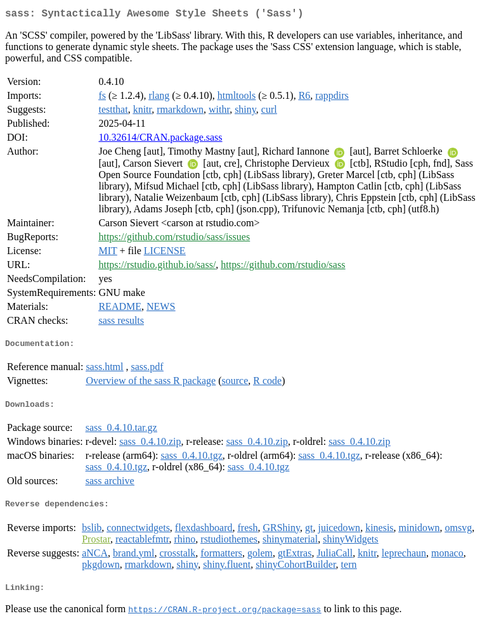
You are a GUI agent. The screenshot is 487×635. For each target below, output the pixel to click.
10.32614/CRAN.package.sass (160, 139)
